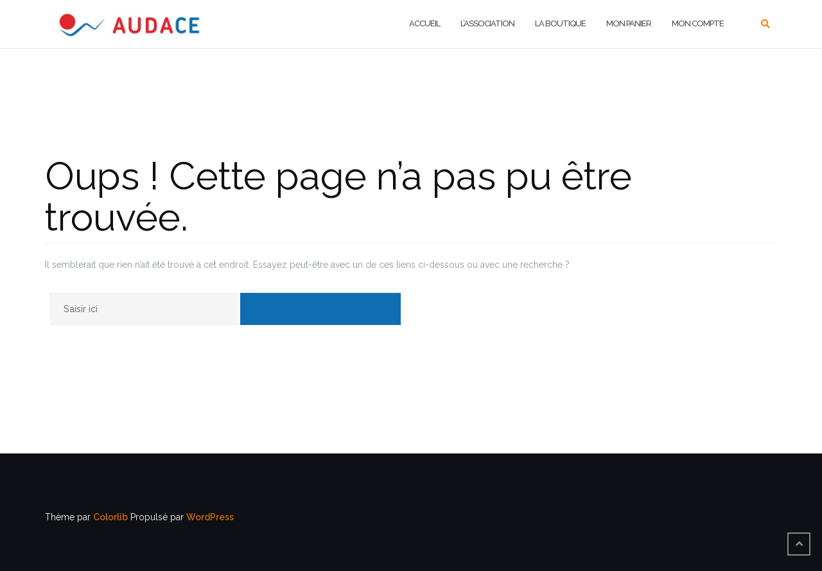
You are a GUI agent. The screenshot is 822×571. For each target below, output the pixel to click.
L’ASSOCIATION (487, 23)
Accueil (424, 23)
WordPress (210, 517)
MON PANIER (628, 23)
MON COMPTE (698, 23)
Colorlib (110, 517)
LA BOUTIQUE (560, 23)
